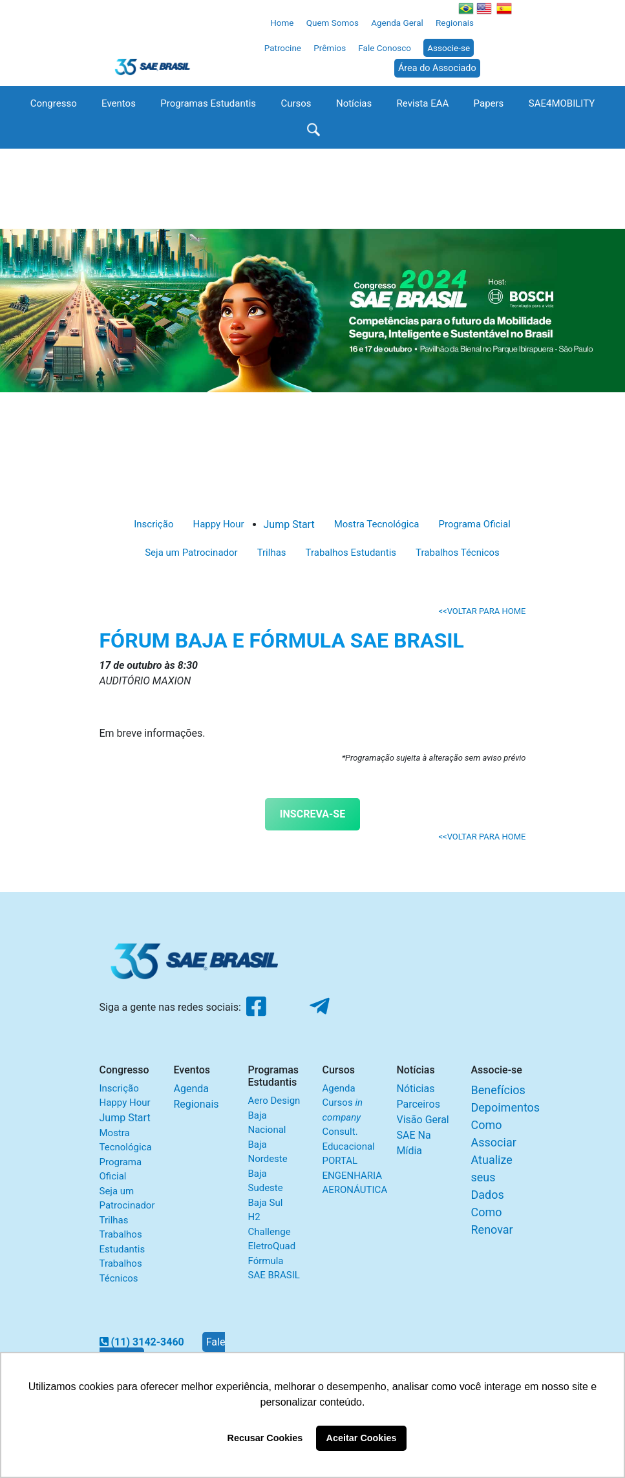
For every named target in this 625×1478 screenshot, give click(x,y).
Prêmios (329, 48)
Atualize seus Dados (492, 1177)
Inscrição (153, 524)
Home (281, 22)
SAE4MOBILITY (562, 103)
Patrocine (282, 48)
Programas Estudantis (208, 103)
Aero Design (274, 1100)
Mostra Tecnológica (376, 524)
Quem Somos (332, 22)
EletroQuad (272, 1246)
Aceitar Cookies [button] (361, 1438)
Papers (489, 103)
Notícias (354, 103)
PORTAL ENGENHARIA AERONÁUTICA (355, 1175)
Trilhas (271, 552)
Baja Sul (265, 1203)
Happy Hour (218, 524)
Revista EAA (423, 103)
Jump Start (289, 524)
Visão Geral (423, 1120)
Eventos (118, 103)
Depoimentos (505, 1107)
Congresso (53, 103)
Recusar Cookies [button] (265, 1438)
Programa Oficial (474, 524)
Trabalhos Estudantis (351, 552)
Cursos (296, 103)
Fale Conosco (384, 48)
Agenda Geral (397, 22)
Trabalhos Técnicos (458, 552)
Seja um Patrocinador (191, 552)
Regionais (455, 22)
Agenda (191, 1088)
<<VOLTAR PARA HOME (481, 611)
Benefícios (498, 1090)
